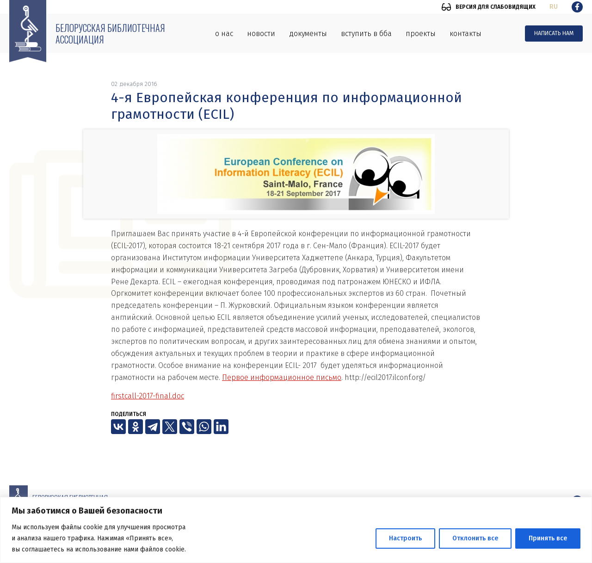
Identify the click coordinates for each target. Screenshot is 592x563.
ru (553, 7)
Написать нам (554, 33)
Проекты (421, 33)
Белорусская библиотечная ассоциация (110, 33)
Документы (308, 33)
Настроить (405, 538)
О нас (224, 33)
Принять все (548, 538)
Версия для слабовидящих (496, 7)
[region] (296, 530)
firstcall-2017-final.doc (147, 396)
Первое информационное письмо (281, 377)
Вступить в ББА (366, 33)
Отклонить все (475, 538)
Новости (261, 33)
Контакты (465, 33)
